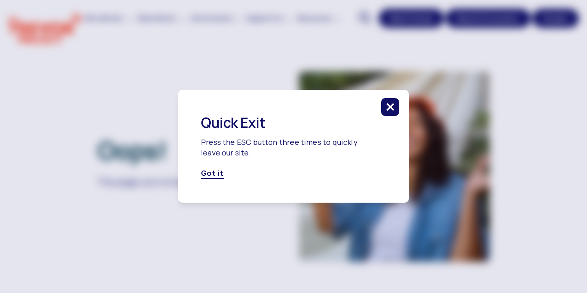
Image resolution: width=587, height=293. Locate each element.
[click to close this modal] (390, 107)
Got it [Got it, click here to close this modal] (212, 173)
